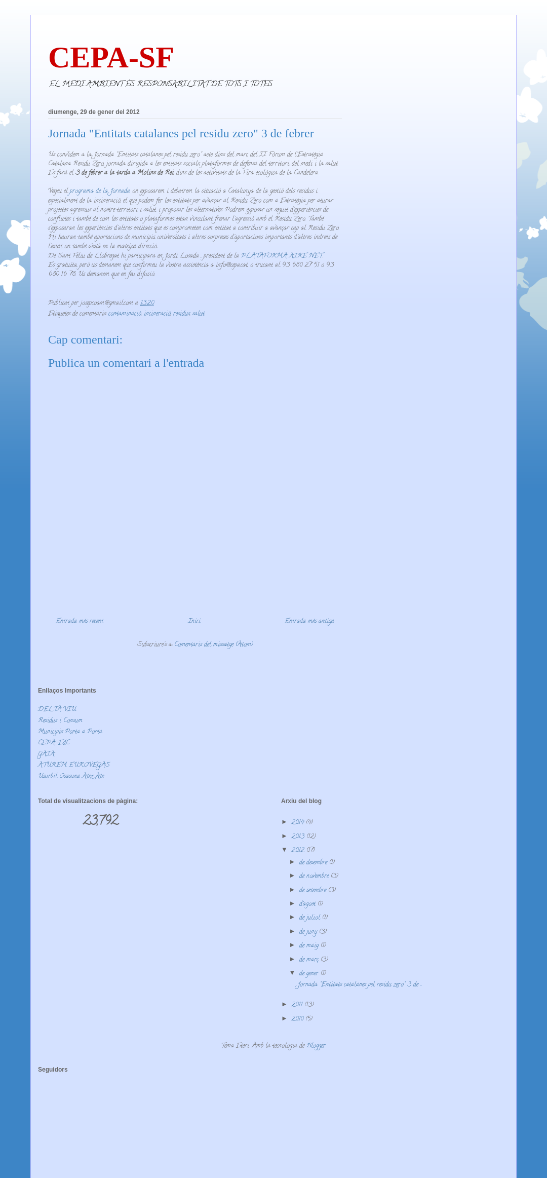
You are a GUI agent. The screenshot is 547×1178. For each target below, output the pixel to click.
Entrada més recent (79, 621)
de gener (310, 973)
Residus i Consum (60, 720)
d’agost (308, 904)
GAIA (46, 754)
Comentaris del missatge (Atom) (213, 644)
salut (198, 314)
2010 (298, 1019)
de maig (310, 945)
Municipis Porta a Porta (70, 732)
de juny (309, 932)
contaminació (124, 314)
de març (310, 960)
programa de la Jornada (100, 191)
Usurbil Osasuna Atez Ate (71, 776)
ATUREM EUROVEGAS (74, 765)
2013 (298, 836)
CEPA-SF (111, 57)
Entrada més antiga (309, 621)
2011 (297, 1005)
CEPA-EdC (53, 743)
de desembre (314, 862)
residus (181, 314)
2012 (298, 850)
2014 (298, 822)
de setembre (313, 890)
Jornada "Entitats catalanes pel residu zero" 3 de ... (359, 984)
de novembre (315, 876)
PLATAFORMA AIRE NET (281, 256)
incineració (157, 314)
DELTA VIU (57, 709)
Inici (194, 621)
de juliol (310, 918)
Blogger (316, 1046)
